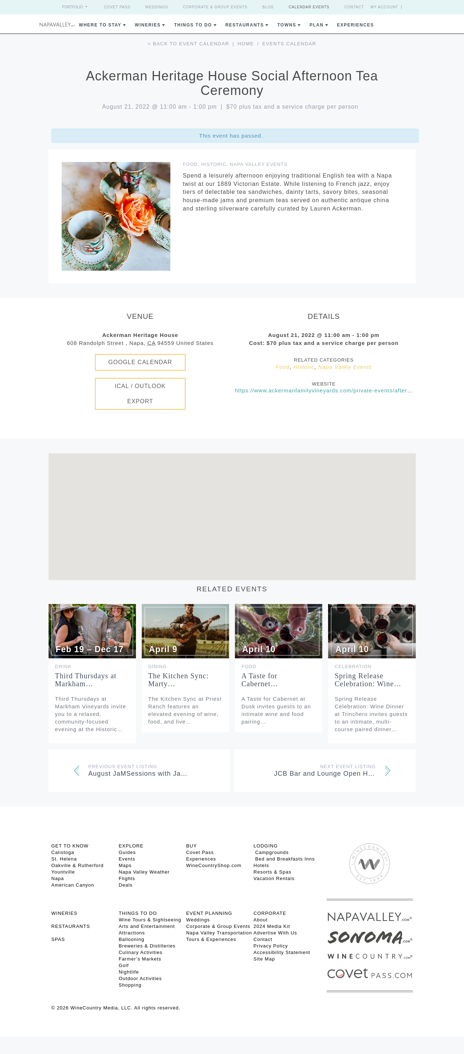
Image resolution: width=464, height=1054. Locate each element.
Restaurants (244, 25)
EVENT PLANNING (209, 913)
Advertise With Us (275, 933)
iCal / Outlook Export (140, 393)
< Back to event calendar (188, 43)
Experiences (355, 25)
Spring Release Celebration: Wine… (368, 680)
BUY (191, 846)
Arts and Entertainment (147, 926)
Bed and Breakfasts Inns (284, 859)
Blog (268, 7)
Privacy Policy (270, 946)
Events (127, 859)
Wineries (148, 25)
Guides (127, 852)
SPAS (58, 939)
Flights (127, 878)
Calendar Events (309, 7)
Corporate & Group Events (215, 7)
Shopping (130, 985)
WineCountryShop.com (213, 865)
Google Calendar (140, 362)
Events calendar (289, 43)
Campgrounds (271, 852)
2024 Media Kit (271, 926)
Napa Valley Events (258, 164)
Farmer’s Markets (140, 959)
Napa (57, 878)
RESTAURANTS (70, 926)
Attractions (132, 933)
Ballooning (131, 939)
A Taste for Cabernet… (259, 680)
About (260, 919)
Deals (125, 885)
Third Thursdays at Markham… (86, 680)
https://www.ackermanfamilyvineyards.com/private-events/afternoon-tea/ (334, 390)
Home (245, 43)
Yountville (63, 872)
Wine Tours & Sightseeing (150, 919)
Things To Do (193, 25)
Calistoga (62, 852)
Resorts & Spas (272, 872)
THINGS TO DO (138, 913)
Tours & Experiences (211, 939)
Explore (131, 846)
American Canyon (72, 885)
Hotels (261, 865)
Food (190, 164)
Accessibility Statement (281, 952)
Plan (317, 25)
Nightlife (129, 972)
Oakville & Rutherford (77, 865)
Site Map (264, 959)
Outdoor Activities (140, 978)
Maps (125, 865)
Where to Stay (100, 25)
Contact (354, 7)
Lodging (265, 846)
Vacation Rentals (273, 878)
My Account (384, 7)
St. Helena (64, 859)
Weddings (156, 7)
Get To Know (70, 846)
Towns (286, 25)
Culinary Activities (140, 952)
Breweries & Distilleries (147, 946)
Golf (124, 965)
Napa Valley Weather (144, 872)
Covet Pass (117, 7)
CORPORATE (269, 913)
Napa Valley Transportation (219, 933)
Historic (214, 164)
